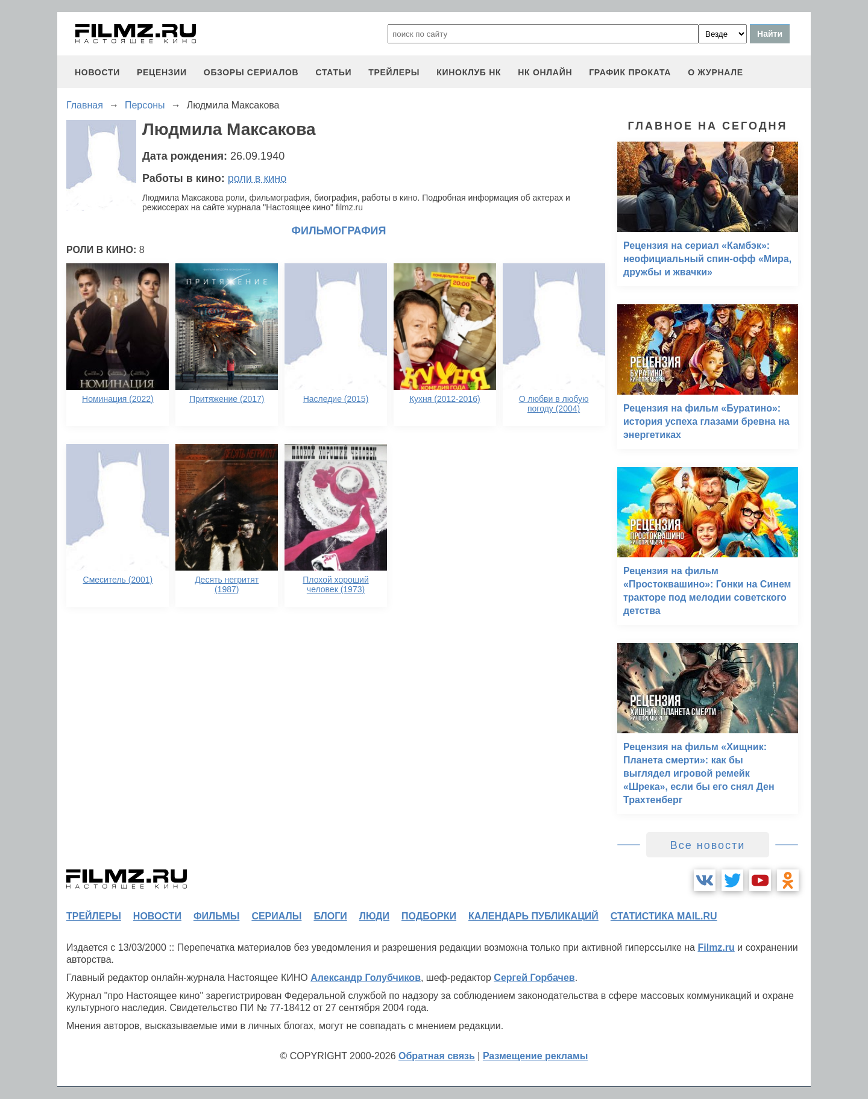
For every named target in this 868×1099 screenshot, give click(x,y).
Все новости (708, 845)
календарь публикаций (533, 916)
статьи (333, 72)
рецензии (162, 72)
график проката (630, 72)
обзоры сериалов (251, 72)
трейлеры (394, 72)
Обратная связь (436, 1056)
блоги (330, 916)
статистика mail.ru (664, 916)
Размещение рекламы (535, 1056)
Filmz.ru (715, 947)
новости (97, 72)
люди (374, 916)
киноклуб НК (468, 72)
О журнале (715, 72)
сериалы (276, 916)
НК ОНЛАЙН (545, 72)
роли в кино (257, 178)
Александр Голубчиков (365, 977)
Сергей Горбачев (534, 977)
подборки (428, 916)
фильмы (216, 916)
